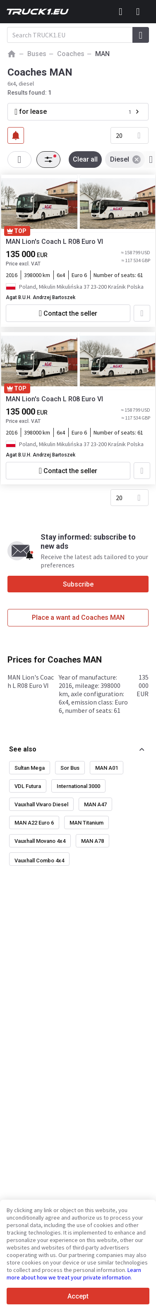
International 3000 (78, 786)
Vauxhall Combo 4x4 (39, 860)
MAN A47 (95, 804)
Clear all (85, 159)
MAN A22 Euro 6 (34, 823)
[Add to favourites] (142, 313)
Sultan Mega (29, 768)
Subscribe (78, 584)
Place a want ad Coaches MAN (78, 617)
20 (119, 135)
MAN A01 (106, 768)
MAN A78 (92, 841)
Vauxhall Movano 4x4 (39, 841)
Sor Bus (69, 768)
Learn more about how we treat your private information (74, 1273)
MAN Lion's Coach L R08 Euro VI (54, 242)
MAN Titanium (86, 823)
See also (22, 749)
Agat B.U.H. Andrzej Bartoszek (40, 297)
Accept (78, 1296)
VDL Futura (27, 786)
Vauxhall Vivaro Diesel (41, 804)
